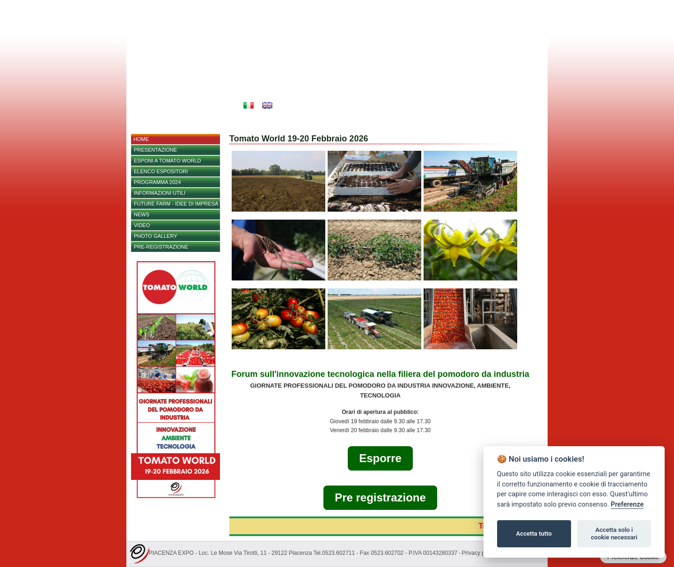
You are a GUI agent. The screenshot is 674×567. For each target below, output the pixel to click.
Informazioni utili (159, 193)
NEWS (141, 214)
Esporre (380, 458)
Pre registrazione (380, 497)
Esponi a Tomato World (167, 160)
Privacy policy (479, 553)
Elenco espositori (161, 171)
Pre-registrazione (161, 247)
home (141, 139)
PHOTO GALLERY (155, 236)
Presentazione (155, 150)
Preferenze (627, 504)
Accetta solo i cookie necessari (614, 533)
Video (142, 225)
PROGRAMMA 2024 (157, 182)
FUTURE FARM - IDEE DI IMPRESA (176, 203)
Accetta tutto (534, 533)
